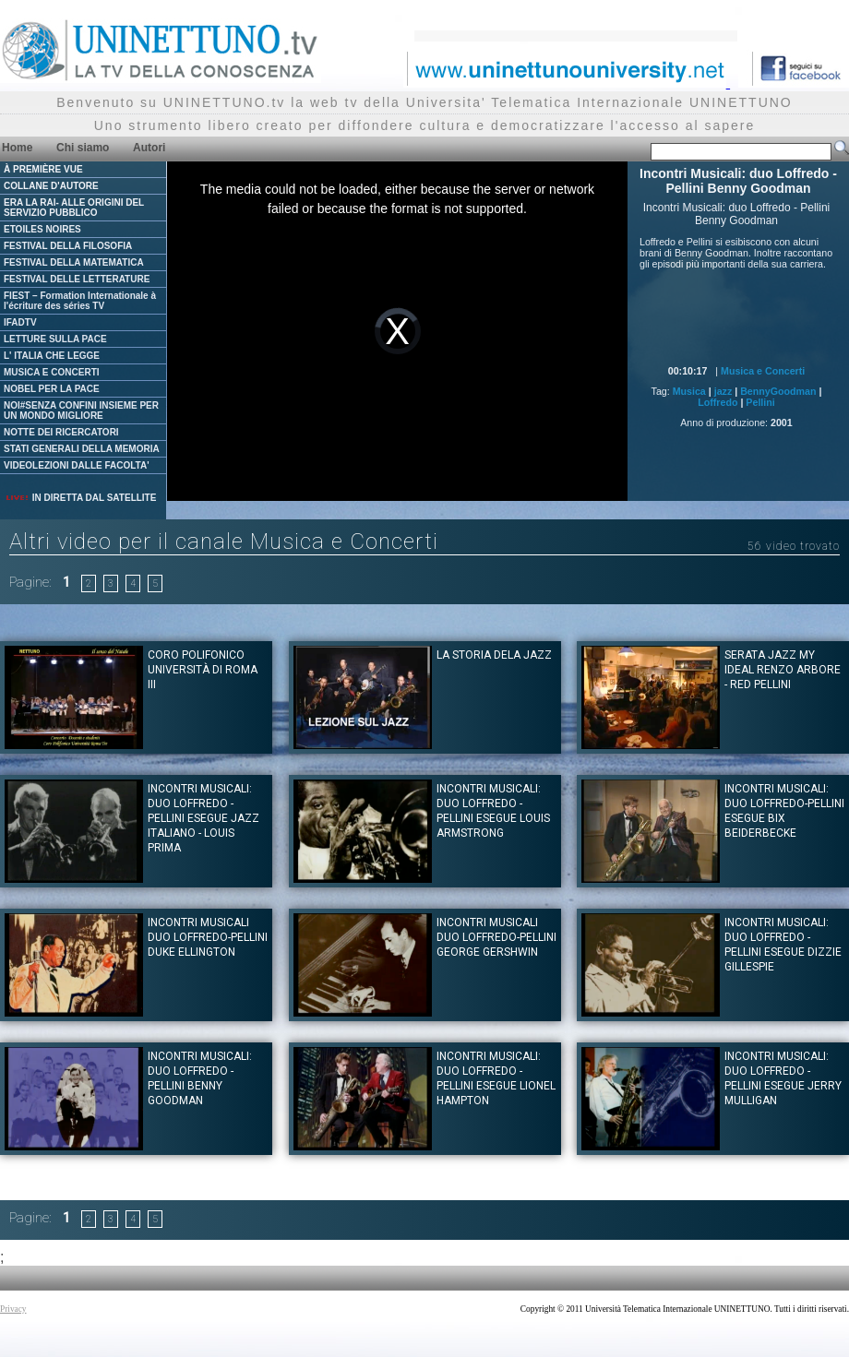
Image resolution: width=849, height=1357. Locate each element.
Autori (149, 147)
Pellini (760, 402)
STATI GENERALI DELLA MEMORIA (82, 449)
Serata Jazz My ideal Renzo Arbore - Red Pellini (782, 670)
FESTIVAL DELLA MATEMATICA (74, 262)
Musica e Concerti (763, 370)
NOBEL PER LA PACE (52, 389)
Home (17, 147)
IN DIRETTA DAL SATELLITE (80, 498)
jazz (723, 391)
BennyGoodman (778, 391)
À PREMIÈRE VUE (43, 169)
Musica (689, 391)
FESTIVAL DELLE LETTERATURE (76, 279)
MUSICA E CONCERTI (52, 372)
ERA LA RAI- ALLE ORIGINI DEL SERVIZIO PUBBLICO (74, 207)
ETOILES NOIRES (42, 229)
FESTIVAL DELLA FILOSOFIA (68, 246)
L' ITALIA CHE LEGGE (52, 356)
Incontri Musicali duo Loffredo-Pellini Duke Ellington (208, 937)
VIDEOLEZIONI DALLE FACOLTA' (76, 465)
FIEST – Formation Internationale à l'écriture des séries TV (80, 301)
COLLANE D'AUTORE (51, 186)
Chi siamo (82, 147)
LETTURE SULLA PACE (55, 339)
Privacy (13, 1309)
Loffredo (717, 402)
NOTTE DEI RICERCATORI (61, 432)
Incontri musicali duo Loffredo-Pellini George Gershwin (496, 937)
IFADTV (20, 322)
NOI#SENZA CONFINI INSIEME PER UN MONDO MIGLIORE (81, 410)
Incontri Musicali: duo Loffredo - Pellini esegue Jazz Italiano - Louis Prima (203, 818)
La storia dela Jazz (494, 655)
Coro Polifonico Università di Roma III (202, 670)
